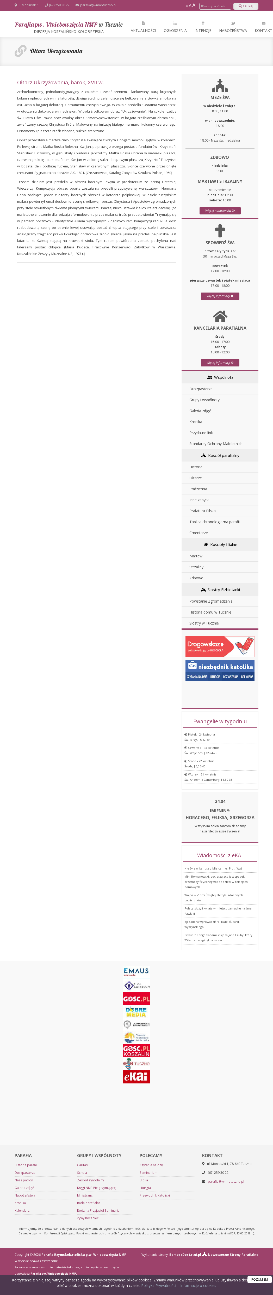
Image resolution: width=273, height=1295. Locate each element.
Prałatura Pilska (202, 510)
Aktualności (143, 27)
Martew (195, 555)
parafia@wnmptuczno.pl (97, 5)
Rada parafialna (89, 1203)
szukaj (246, 6)
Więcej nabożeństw (220, 210)
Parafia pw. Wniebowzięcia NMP (69, 27)
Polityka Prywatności (158, 1285)
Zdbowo (196, 577)
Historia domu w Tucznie (210, 612)
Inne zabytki (199, 499)
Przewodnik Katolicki (155, 1195)
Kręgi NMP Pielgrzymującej (96, 1188)
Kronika (195, 421)
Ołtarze (195, 477)
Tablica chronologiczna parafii (214, 521)
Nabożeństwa (233, 27)
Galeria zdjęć (200, 410)
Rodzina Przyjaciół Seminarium (99, 1210)
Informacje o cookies (198, 1285)
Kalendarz (22, 1210)
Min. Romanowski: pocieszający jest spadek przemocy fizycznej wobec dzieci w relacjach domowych (216, 881)
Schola (82, 1172)
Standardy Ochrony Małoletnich (216, 443)
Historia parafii (26, 1165)
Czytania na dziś (151, 1165)
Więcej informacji (220, 296)
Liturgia (145, 1188)
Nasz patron (24, 1180)
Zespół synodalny (90, 1180)
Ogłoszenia (175, 27)
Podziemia (198, 488)
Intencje (203, 27)
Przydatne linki (201, 432)
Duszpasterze (201, 388)
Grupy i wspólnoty (204, 399)
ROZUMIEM (259, 1279)
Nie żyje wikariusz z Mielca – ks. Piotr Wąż (213, 868)
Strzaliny (196, 566)
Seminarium (148, 1172)
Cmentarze (198, 532)
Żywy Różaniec (87, 1218)
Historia (195, 466)
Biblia (144, 1180)
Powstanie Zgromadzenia (211, 601)
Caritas (82, 1165)
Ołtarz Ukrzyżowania (56, 51)
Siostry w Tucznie (204, 623)
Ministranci (85, 1195)
